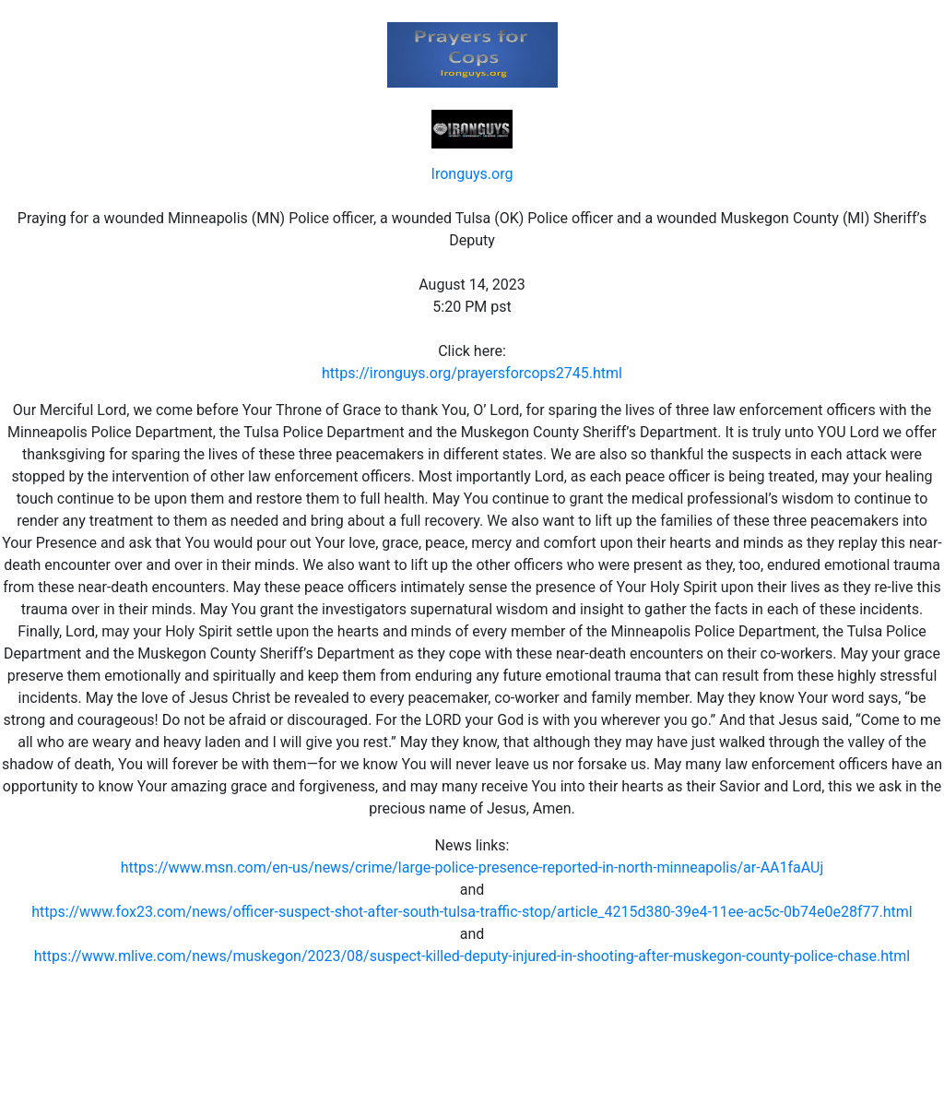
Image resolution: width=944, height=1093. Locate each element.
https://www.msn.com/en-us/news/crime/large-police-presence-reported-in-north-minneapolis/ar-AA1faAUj (472, 867)
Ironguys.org (472, 174)
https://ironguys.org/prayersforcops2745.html (472, 373)
